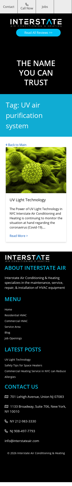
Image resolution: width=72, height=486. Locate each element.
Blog (7, 332)
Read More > (19, 236)
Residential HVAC (16, 315)
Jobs (45, 7)
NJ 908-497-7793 (20, 431)
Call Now (27, 6)
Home (8, 309)
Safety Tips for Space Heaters (23, 365)
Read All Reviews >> (38, 33)
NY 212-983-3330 (20, 421)
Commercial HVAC (16, 321)
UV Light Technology (18, 359)
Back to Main (16, 145)
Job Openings (13, 338)
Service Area (13, 327)
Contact (8, 7)
